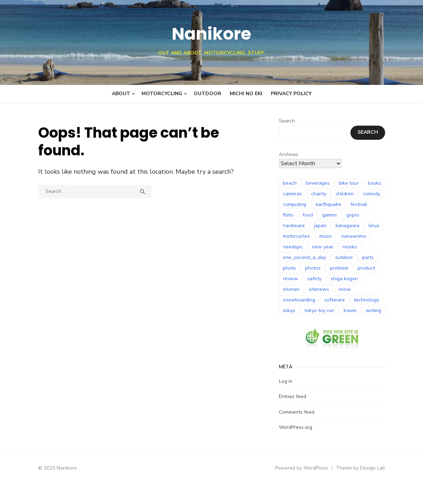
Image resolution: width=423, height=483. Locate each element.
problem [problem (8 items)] (339, 268)
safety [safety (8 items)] (314, 278)
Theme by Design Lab (360, 468)
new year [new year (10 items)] (322, 246)
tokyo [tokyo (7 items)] (289, 310)
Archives (288, 154)
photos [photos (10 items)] (313, 268)
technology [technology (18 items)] (366, 300)
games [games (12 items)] (329, 215)
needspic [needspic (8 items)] (293, 246)
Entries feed (292, 396)
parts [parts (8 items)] (368, 257)
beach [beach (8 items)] (290, 183)
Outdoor (207, 93)
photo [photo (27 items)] (289, 268)
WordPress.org (295, 427)
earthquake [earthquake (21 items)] (328, 204)
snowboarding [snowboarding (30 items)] (299, 300)
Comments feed (296, 412)
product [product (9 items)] (366, 268)
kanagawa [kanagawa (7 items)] (347, 225)
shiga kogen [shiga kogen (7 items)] (344, 278)
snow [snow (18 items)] (344, 289)
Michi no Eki (246, 93)
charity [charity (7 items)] (318, 193)
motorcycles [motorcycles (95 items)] (296, 236)
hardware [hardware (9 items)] (294, 225)
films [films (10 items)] (288, 215)
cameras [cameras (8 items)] (292, 193)
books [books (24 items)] (374, 183)
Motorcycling (162, 93)
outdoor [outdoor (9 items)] (344, 257)
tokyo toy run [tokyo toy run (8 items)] (319, 310)
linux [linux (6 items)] (373, 225)
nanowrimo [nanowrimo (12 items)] (353, 236)
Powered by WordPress (301, 468)
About (121, 93)
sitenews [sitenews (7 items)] (319, 289)
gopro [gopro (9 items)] (352, 215)
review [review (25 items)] (290, 278)
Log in (285, 381)
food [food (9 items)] (308, 215)
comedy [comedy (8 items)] (371, 193)
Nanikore (211, 34)
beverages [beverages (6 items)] (318, 183)
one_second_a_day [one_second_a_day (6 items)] (304, 257)
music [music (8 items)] (325, 236)
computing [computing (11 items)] (294, 204)
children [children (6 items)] (345, 193)
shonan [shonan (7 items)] (291, 289)
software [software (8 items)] (334, 300)
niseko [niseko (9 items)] (350, 246)
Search (287, 120)
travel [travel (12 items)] (349, 310)
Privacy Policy (291, 93)
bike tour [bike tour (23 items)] (349, 183)
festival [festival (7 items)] (358, 204)
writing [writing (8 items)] (373, 310)
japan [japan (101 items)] (320, 225)
